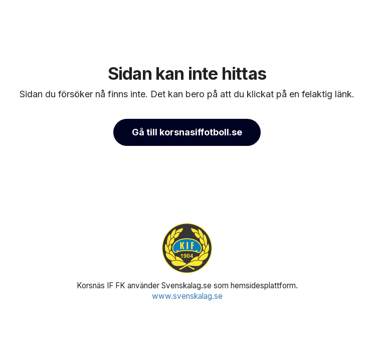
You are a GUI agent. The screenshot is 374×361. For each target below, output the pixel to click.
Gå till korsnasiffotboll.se (187, 132)
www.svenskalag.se (187, 296)
